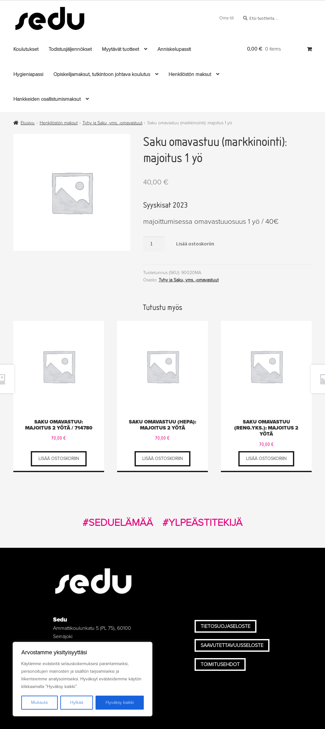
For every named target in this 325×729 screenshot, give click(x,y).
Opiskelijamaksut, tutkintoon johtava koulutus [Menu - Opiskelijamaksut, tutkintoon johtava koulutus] (101, 74)
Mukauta (39, 702)
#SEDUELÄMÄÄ (118, 523)
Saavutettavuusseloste (232, 645)
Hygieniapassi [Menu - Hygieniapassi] (28, 74)
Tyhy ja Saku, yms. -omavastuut (113, 123)
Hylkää (76, 702)
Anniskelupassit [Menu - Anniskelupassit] (174, 49)
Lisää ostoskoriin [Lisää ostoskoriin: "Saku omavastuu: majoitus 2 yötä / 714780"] (58, 458)
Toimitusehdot (220, 664)
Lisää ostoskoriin (195, 243)
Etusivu (28, 123)
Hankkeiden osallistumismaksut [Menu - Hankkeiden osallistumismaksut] (47, 99)
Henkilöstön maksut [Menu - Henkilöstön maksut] (190, 74)
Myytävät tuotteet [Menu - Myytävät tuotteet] (120, 49)
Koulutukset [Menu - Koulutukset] (25, 49)
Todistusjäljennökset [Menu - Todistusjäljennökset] (70, 49)
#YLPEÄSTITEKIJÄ (202, 523)
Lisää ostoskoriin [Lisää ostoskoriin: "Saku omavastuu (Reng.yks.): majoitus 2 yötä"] (266, 458)
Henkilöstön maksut (59, 123)
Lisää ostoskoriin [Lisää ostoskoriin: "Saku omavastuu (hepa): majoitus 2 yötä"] (162, 458)
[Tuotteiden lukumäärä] (154, 244)
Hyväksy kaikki (120, 702)
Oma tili (226, 18)
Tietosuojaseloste (225, 626)
